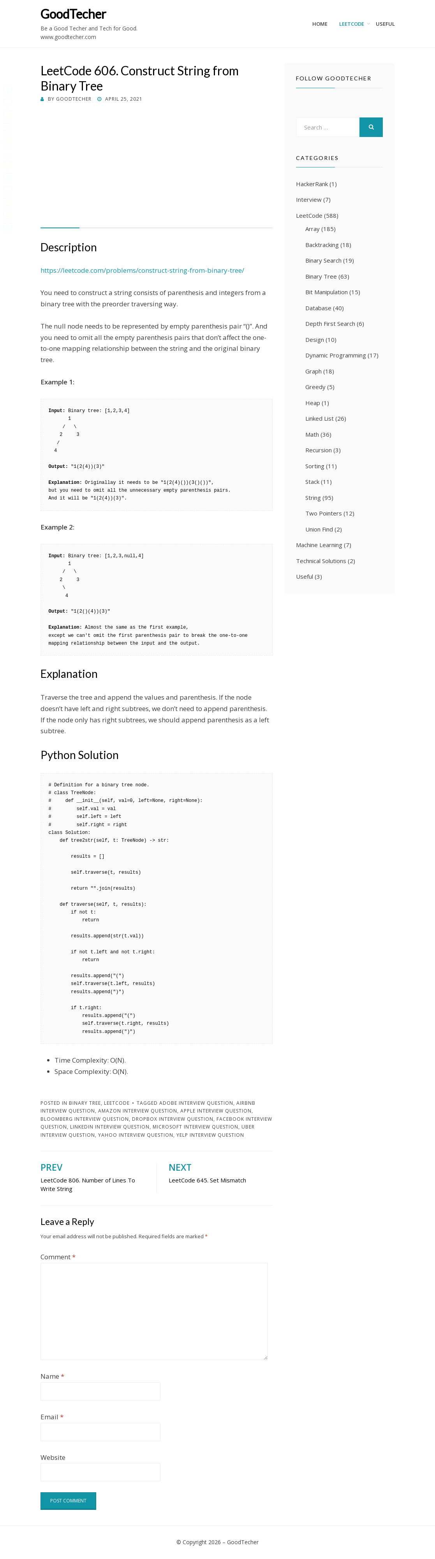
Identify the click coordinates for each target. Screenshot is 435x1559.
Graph (313, 371)
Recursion (318, 450)
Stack (312, 481)
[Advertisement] (157, 162)
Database (318, 308)
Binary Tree (85, 1103)
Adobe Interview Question (196, 1103)
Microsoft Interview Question (195, 1126)
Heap (312, 403)
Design (314, 339)
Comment (58, 1256)
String (313, 497)
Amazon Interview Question (137, 1110)
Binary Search (323, 260)
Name (52, 1376)
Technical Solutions (321, 561)
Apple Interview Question (216, 1110)
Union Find (319, 529)
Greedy (315, 387)
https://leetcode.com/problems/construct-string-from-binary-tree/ (142, 270)
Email (52, 1416)
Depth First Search (330, 323)
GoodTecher (73, 13)
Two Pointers (323, 513)
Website (53, 1457)
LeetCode (351, 23)
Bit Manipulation (326, 292)
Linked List (319, 418)
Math (312, 434)
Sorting (314, 466)
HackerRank (312, 184)
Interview (309, 199)
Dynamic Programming (335, 355)
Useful (385, 23)
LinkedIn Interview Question (110, 1126)
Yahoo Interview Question (135, 1135)
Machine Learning (319, 545)
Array (312, 229)
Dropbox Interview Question (172, 1119)
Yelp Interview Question (210, 1135)
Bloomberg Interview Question (85, 1119)
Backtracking (322, 245)
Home (320, 23)
